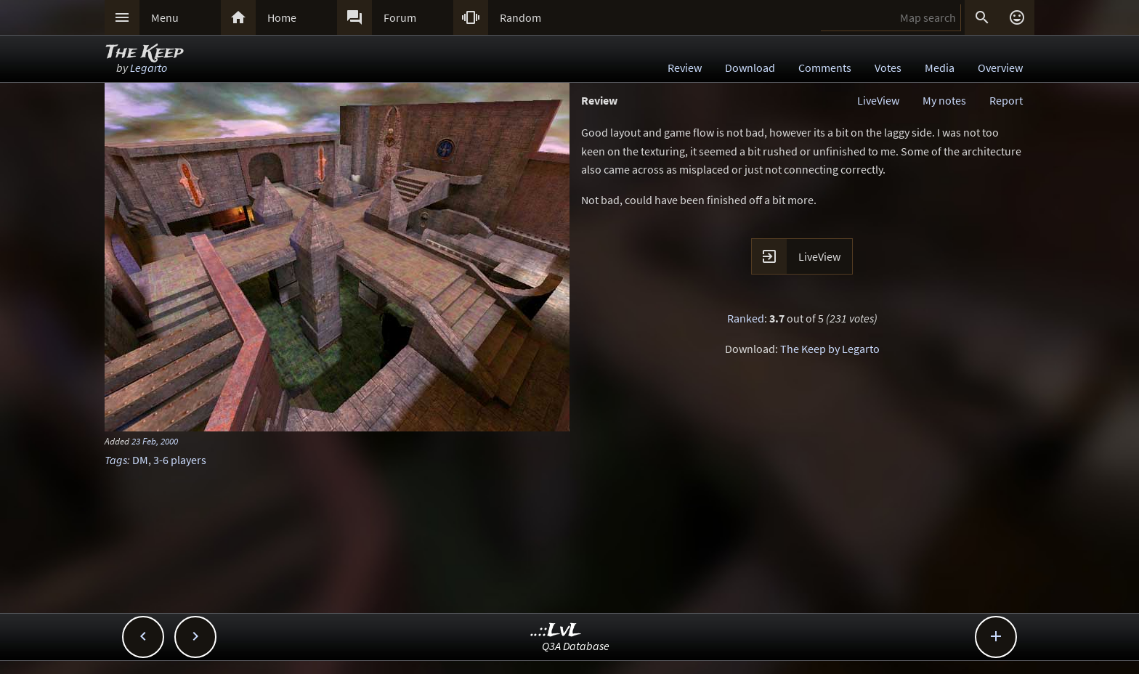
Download (750, 67)
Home (281, 17)
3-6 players (179, 459)
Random (520, 17)
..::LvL (556, 630)
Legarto (148, 67)
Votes (888, 67)
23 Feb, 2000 (154, 441)
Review (685, 67)
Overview (1000, 67)
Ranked (745, 318)
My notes (944, 100)
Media (939, 67)
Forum (400, 17)
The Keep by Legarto (830, 348)
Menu (165, 17)
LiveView (878, 100)
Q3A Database (575, 645)
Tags (116, 459)
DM (140, 459)
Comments (824, 67)
